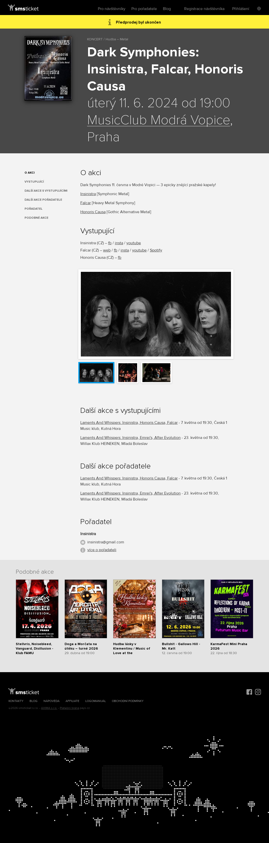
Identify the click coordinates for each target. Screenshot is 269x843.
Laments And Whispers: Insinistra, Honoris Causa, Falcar (129, 422)
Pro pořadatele (144, 8)
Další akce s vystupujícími (46, 191)
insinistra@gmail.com (105, 542)
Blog (167, 8)
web (107, 250)
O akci (30, 173)
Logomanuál (95, 701)
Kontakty (16, 701)
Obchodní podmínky (128, 701)
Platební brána (69, 708)
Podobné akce (36, 218)
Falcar (85, 202)
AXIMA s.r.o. (49, 708)
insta (119, 243)
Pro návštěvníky (111, 8)
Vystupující (34, 182)
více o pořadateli (101, 549)
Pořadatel (34, 209)
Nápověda (52, 701)
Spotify (156, 250)
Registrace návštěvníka (204, 8)
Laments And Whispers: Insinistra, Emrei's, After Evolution (130, 437)
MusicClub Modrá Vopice (158, 120)
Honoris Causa (93, 211)
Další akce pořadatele (43, 200)
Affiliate (72, 701)
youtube (133, 243)
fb (110, 243)
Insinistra (88, 193)
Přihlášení (240, 8)
